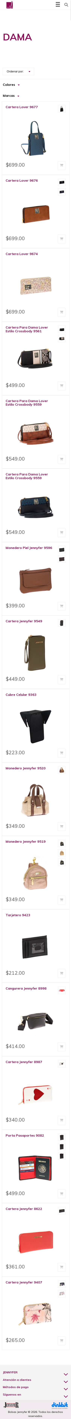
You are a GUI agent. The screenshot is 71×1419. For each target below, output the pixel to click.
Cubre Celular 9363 (21, 694)
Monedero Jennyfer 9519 (26, 841)
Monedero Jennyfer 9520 (26, 768)
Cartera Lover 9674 (22, 254)
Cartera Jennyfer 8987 (24, 1062)
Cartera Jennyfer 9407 (24, 1282)
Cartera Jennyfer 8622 (24, 1209)
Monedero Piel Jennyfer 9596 (29, 548)
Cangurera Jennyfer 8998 (26, 988)
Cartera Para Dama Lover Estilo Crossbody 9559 (27, 403)
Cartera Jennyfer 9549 (24, 621)
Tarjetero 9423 (18, 915)
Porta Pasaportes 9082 (25, 1135)
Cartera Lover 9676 (22, 180)
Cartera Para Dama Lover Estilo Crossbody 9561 (27, 329)
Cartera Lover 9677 (22, 107)
